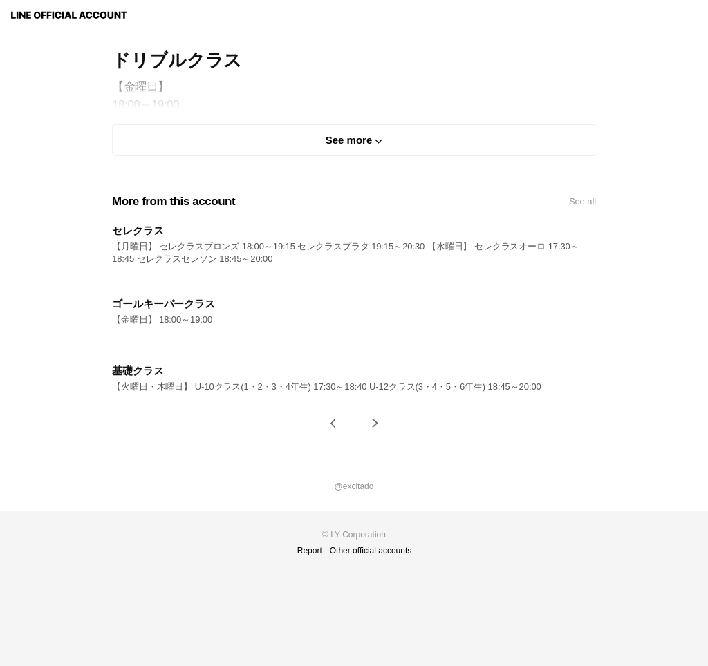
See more (349, 140)
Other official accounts (371, 550)
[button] (333, 423)
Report (309, 550)
